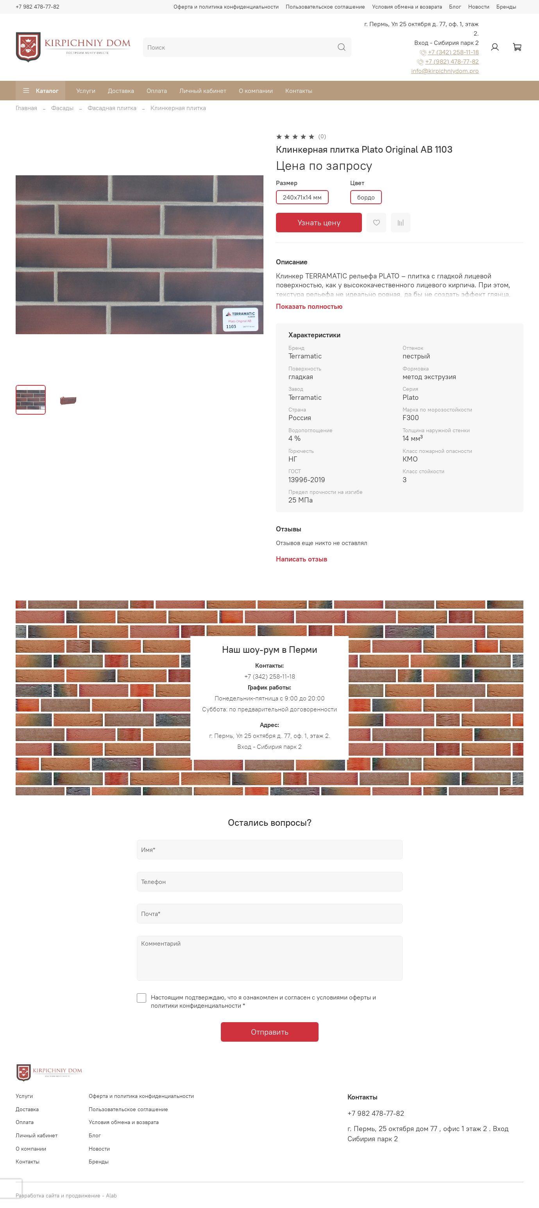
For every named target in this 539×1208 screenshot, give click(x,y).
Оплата (157, 90)
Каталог (40, 90)
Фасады (62, 108)
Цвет (357, 183)
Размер (286, 183)
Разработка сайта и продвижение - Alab (66, 1195)
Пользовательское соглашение (325, 6)
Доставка (121, 90)
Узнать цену (318, 222)
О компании (256, 90)
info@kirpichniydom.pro (445, 71)
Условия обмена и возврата (407, 6)
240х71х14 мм (302, 197)
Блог (455, 6)
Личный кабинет (202, 90)
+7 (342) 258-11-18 (453, 52)
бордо (366, 197)
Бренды (506, 6)
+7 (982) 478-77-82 (452, 61)
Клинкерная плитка (178, 108)
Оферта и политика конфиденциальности (226, 6)
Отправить (269, 1032)
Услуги (85, 90)
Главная (26, 108)
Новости (478, 6)
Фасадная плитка (112, 108)
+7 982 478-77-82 (37, 6)
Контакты (298, 90)
